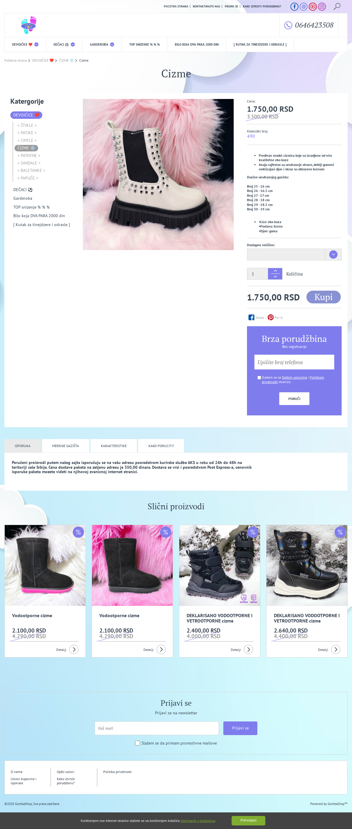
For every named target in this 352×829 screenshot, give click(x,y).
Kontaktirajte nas (206, 6)
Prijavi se (231, 6)
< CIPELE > (27, 140)
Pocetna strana (176, 6)
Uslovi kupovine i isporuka (23, 781)
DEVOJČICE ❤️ (25, 44)
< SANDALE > (29, 163)
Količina (294, 274)
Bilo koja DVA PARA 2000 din (197, 44)
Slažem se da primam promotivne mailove (179, 743)
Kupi (323, 297)
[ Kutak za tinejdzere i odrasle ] (260, 44)
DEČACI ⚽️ (64, 44)
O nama (16, 771)
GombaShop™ (338, 804)
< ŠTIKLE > (27, 125)
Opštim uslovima (294, 377)
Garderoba (102, 44)
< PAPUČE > (27, 178)
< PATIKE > (27, 132)
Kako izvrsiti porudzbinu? (262, 6)
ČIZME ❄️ (26, 148)
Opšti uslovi (65, 771)
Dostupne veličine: (261, 245)
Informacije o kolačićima (198, 820)
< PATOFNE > (28, 155)
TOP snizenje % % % (144, 44)
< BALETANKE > (31, 170)
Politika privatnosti (117, 771)
